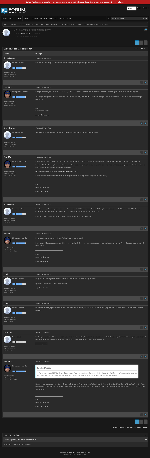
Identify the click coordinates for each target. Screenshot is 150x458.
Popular (26, 18)
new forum (120, 2)
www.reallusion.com (42, 115)
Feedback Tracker (64, 18)
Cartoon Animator (26, 24)
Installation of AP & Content (70, 24)
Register (146, 8)
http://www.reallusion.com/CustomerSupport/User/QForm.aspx (56, 171)
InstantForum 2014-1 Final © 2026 (78, 452)
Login (139, 8)
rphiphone (7, 274)
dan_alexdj (8, 332)
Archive (14, 24)
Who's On (52, 18)
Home (4, 18)
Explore (12, 18)
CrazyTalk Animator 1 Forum (46, 24)
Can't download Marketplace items (96, 24)
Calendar (34, 18)
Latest (19, 18)
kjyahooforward (25, 33)
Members (43, 18)
